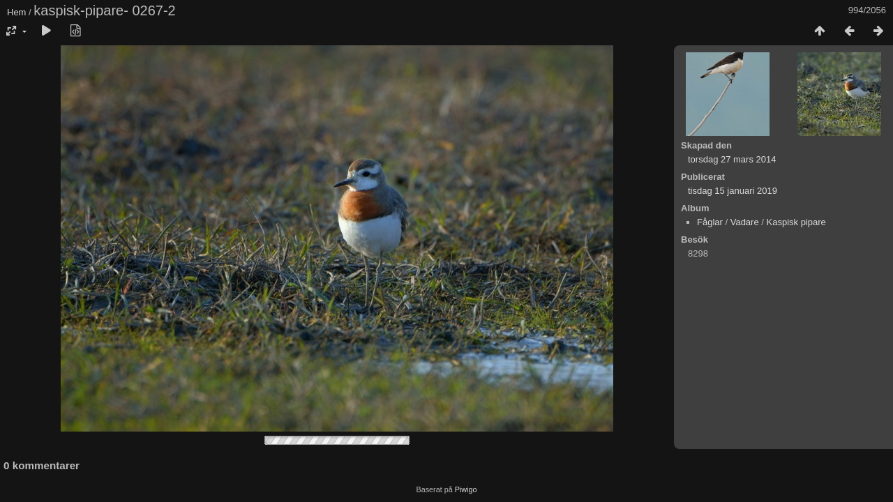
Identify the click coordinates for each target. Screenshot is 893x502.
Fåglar (710, 222)
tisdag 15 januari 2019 (732, 190)
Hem (16, 12)
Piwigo (466, 489)
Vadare (744, 222)
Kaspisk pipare (796, 222)
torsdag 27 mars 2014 (732, 159)
